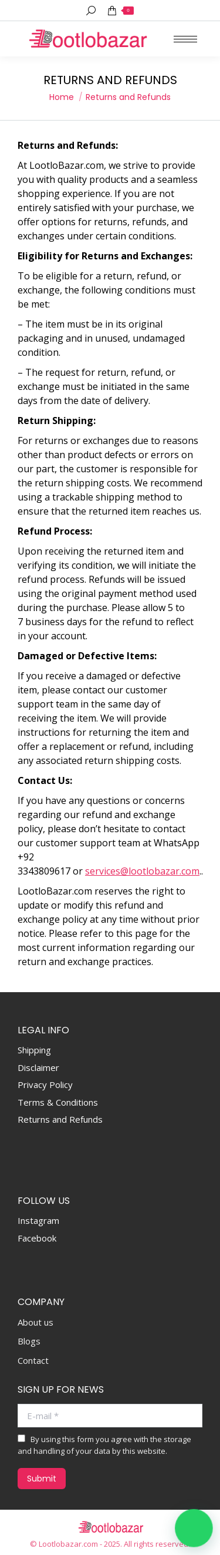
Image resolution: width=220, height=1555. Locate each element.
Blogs (29, 1341)
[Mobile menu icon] (185, 39)
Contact (33, 1360)
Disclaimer (38, 1067)
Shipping (34, 1050)
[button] (193, 1528)
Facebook (37, 1238)
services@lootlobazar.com (142, 871)
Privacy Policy (45, 1084)
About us (35, 1322)
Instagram (38, 1220)
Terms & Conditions (58, 1102)
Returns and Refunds (60, 1119)
